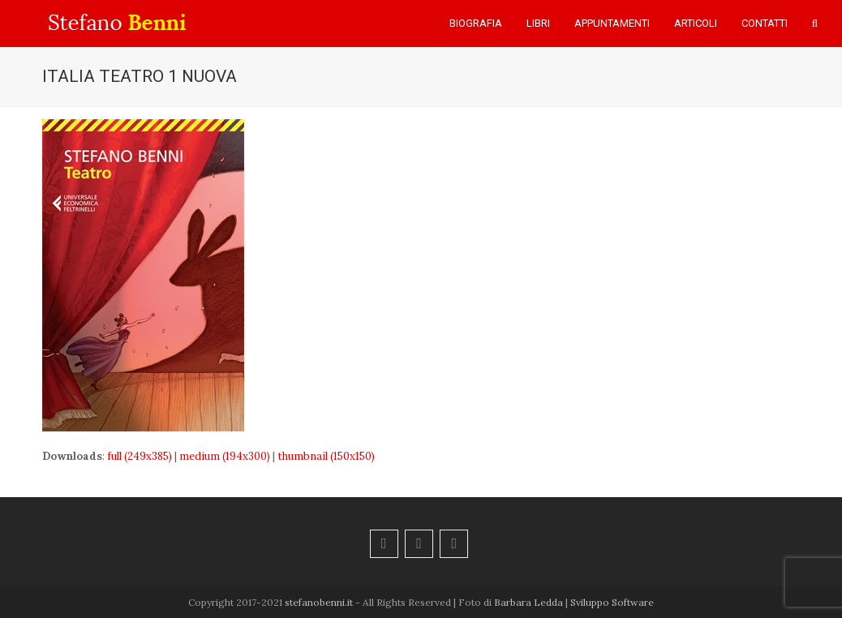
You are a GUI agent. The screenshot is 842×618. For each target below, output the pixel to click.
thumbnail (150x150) (326, 456)
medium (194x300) (224, 456)
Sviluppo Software (612, 602)
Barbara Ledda (528, 602)
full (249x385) (139, 456)
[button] (815, 23)
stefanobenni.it (319, 602)
